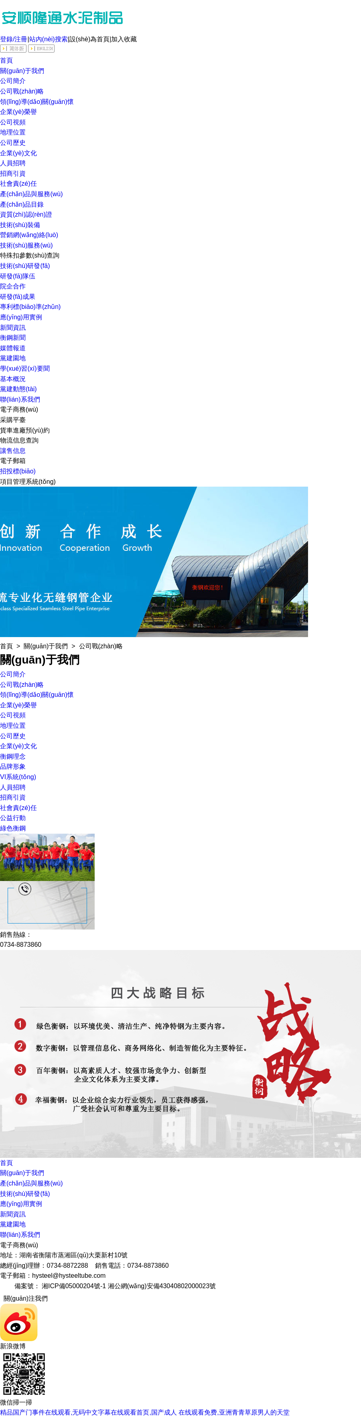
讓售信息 (13, 450)
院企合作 (13, 286)
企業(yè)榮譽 (18, 111)
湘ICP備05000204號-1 (74, 1286)
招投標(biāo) (18, 471)
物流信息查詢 (19, 440)
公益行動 (13, 817)
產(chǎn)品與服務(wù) (31, 194)
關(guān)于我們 (22, 70)
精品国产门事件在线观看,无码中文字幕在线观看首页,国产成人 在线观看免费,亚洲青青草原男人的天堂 (145, 1412)
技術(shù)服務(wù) (26, 245)
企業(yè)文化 (18, 153)
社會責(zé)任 (18, 183)
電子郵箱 (13, 460)
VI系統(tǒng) (18, 776)
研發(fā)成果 (17, 296)
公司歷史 (13, 142)
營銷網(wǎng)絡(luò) (29, 234)
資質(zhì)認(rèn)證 (26, 214)
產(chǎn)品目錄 (22, 204)
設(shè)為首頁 (89, 39)
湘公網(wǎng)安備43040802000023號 (162, 1286)
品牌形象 (13, 766)
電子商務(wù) (19, 409)
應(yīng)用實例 (21, 317)
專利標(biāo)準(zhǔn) (30, 306)
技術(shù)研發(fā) (25, 265)
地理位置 (13, 132)
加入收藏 (124, 39)
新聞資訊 (13, 327)
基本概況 (13, 379)
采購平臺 (13, 419)
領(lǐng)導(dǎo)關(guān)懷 (37, 101)
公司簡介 (13, 80)
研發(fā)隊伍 (17, 276)
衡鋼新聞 (13, 337)
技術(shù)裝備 (20, 224)
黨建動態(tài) (18, 389)
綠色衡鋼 (13, 828)
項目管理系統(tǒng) (28, 481)
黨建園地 (13, 358)
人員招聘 (13, 163)
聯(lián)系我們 (20, 399)
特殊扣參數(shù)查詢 (29, 255)
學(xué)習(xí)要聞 (25, 368)
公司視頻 (13, 122)
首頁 (6, 60)
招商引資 (13, 173)
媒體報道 (13, 348)
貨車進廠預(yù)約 (25, 430)
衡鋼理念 (13, 756)
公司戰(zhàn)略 (22, 91)
